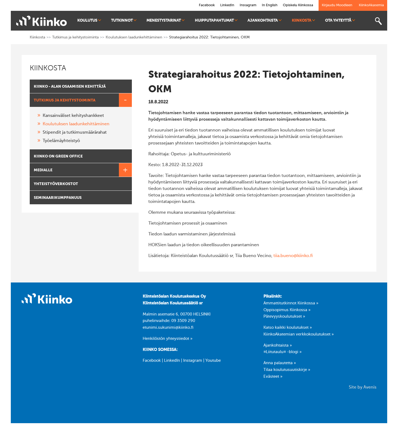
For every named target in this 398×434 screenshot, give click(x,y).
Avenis (369, 387)
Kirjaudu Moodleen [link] (337, 5)
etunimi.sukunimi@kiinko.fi (168, 328)
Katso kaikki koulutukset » (287, 328)
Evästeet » (272, 376)
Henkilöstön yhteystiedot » (167, 339)
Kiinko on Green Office (58, 156)
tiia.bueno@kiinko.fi (293, 256)
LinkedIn (172, 361)
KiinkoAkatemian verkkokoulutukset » (298, 334)
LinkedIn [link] (227, 5)
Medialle (83, 170)
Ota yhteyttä (340, 20)
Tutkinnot (123, 20)
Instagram (192, 361)
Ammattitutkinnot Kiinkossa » (290, 303)
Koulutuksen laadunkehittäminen (134, 37)
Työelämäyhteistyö (61, 141)
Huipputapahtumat (216, 20)
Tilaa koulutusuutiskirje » (286, 370)
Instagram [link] (248, 5)
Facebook (152, 361)
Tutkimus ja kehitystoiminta (75, 37)
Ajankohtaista (265, 20)
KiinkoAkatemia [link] (371, 5)
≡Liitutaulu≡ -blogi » (282, 352)
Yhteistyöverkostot (56, 184)
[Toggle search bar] (378, 21)
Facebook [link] (207, 5)
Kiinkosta (303, 20)
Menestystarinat (165, 20)
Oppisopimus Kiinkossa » (286, 310)
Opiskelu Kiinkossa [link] (298, 5)
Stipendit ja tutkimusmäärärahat (75, 132)
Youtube (213, 361)
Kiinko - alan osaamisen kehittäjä (70, 86)
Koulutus (89, 20)
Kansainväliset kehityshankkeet (73, 116)
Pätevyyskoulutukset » (284, 316)
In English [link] (269, 5)
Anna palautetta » (279, 363)
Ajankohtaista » (277, 345)
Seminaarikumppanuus (58, 198)
